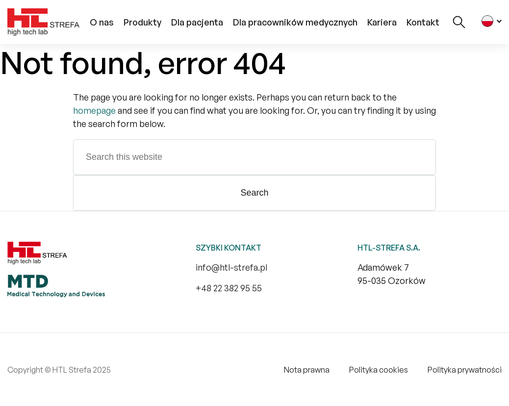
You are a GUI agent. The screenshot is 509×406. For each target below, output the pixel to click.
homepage (94, 110)
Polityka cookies (378, 370)
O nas (102, 22)
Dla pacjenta (197, 22)
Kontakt (423, 22)
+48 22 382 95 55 (229, 287)
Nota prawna (307, 370)
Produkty (142, 22)
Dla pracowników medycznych (295, 22)
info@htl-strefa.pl (231, 267)
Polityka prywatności (465, 370)
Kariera (382, 22)
